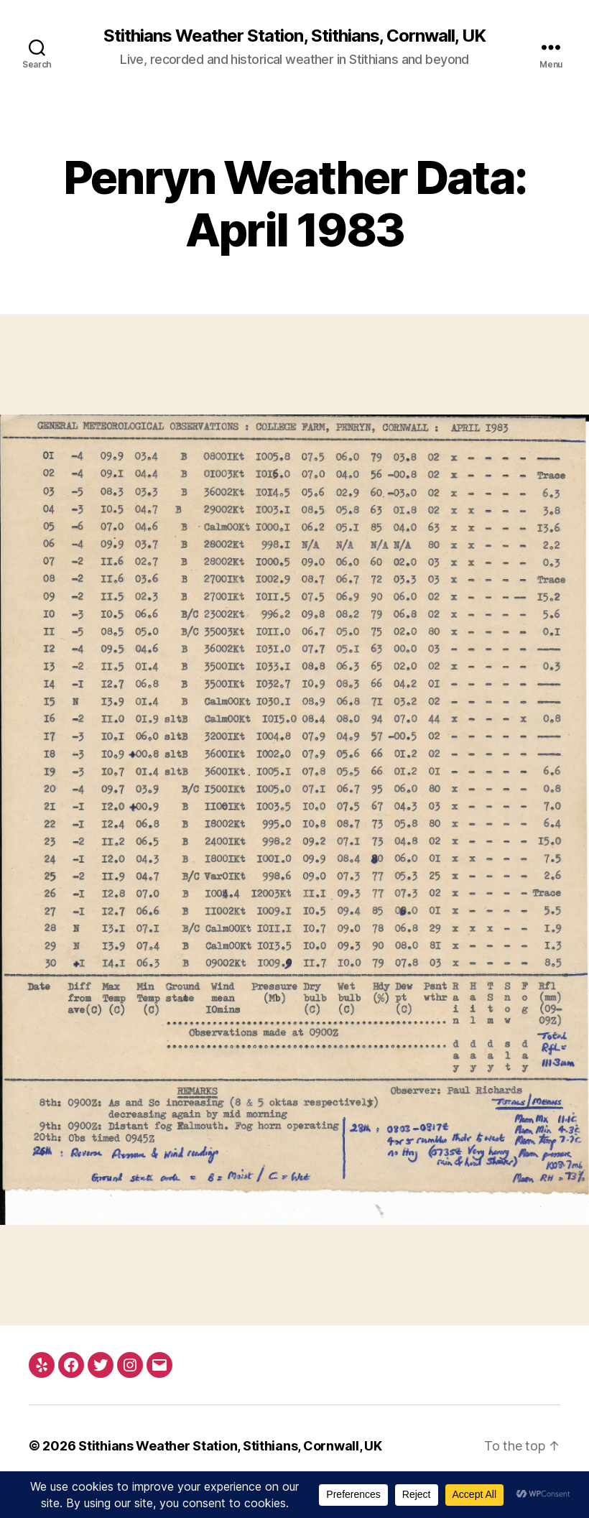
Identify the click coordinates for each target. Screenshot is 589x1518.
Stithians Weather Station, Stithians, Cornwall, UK (294, 36)
